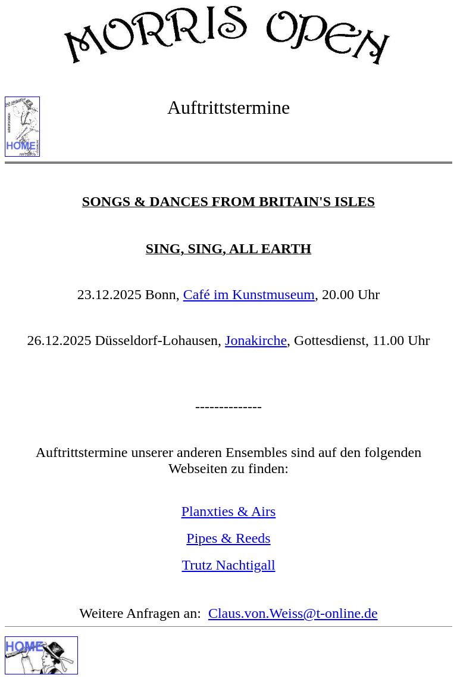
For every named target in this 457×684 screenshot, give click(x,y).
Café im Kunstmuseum (249, 294)
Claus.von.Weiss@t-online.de (293, 613)
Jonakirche (256, 340)
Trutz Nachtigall (228, 565)
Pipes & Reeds (228, 538)
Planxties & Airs (228, 511)
